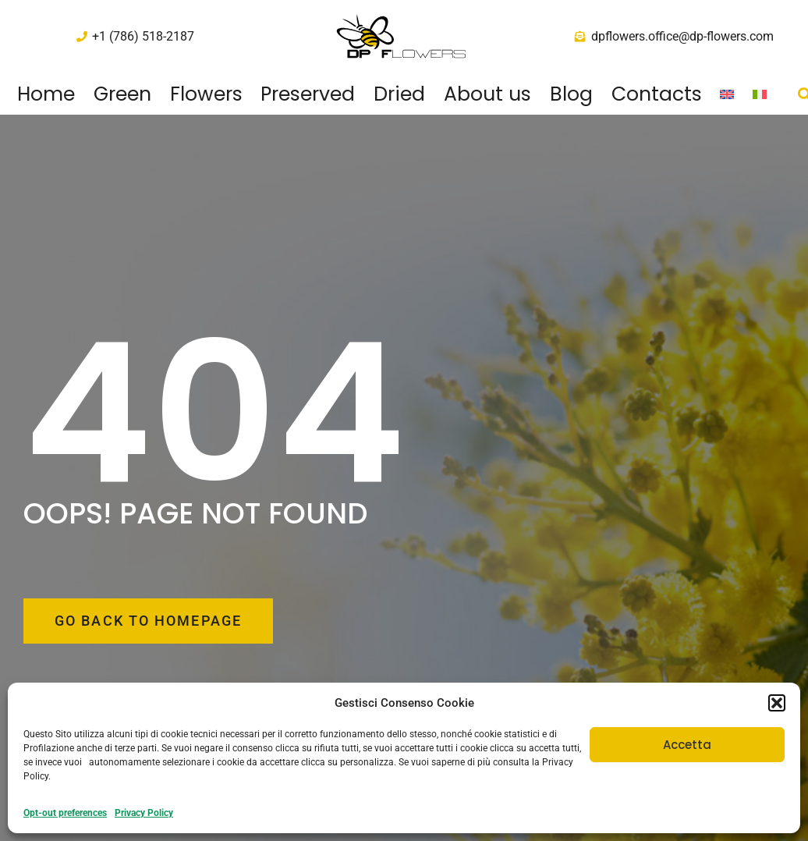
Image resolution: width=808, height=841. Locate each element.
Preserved (307, 94)
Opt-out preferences (65, 812)
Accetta (687, 744)
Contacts (656, 94)
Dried (399, 94)
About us (487, 94)
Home (46, 94)
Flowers (206, 94)
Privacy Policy (144, 812)
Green (122, 94)
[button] (777, 703)
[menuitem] (727, 94)
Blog (571, 94)
